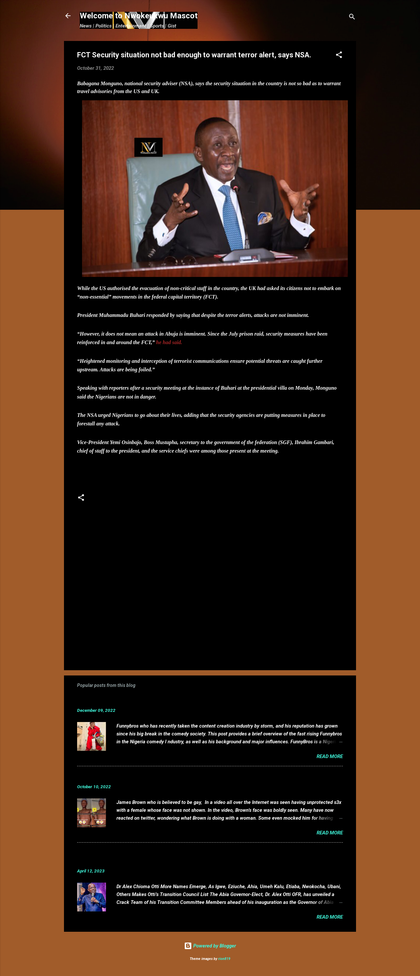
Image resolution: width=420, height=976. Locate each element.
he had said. (169, 342)
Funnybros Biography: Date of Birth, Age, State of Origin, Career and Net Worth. (184, 700)
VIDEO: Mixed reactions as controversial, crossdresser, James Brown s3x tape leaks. (191, 776)
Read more (330, 756)
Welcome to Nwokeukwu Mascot (139, 15)
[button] (339, 56)
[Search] (352, 18)
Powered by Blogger (210, 946)
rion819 (224, 959)
